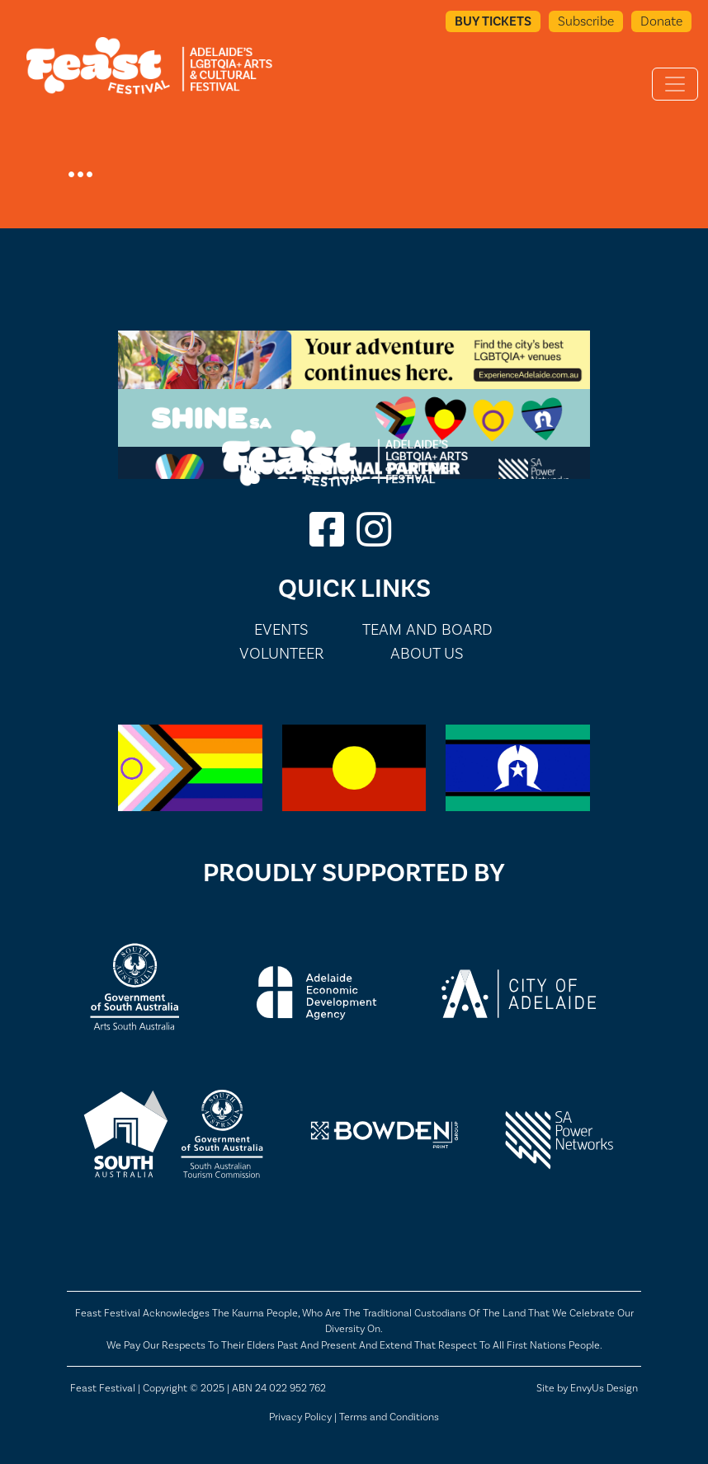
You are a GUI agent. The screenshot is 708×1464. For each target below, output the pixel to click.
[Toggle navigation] (675, 84)
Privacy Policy (300, 1416)
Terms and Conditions (389, 1416)
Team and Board (427, 629)
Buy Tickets (493, 21)
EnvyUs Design (604, 1388)
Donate (661, 21)
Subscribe (586, 21)
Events (281, 629)
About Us (427, 653)
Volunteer (281, 653)
